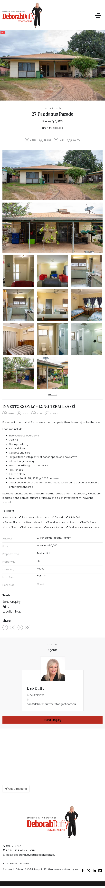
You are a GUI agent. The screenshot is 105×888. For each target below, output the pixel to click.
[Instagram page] (100, 871)
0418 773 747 (37, 695)
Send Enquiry (52, 720)
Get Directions (16, 788)
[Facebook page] (83, 871)
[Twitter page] (89, 871)
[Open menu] (98, 15)
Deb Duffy (36, 688)
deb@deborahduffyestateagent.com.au (51, 704)
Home (5, 863)
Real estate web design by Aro (63, 869)
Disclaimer (24, 863)
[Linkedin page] (95, 871)
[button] (52, 606)
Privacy (13, 863)
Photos (52, 394)
